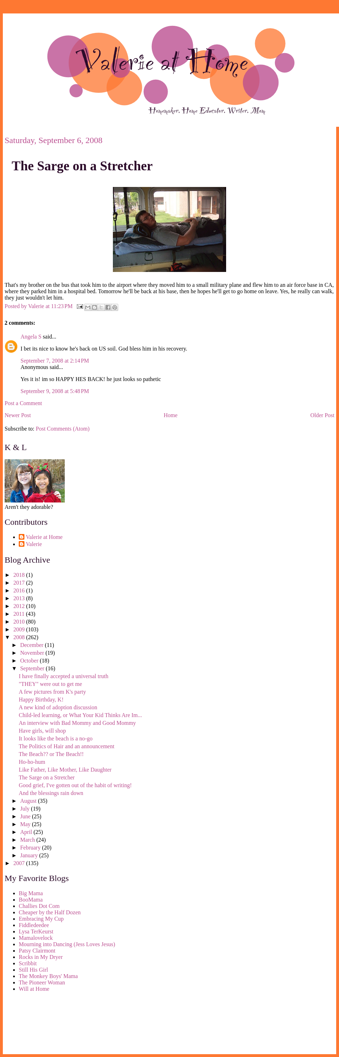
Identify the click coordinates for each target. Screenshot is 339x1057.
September (33, 668)
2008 (19, 637)
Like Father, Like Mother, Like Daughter (65, 770)
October (30, 661)
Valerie (34, 544)
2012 (19, 606)
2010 (19, 622)
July (25, 809)
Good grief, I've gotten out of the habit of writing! (75, 785)
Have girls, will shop (42, 731)
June (26, 816)
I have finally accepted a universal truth (63, 676)
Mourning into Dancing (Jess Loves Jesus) (67, 944)
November (33, 653)
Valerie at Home (44, 537)
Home (171, 415)
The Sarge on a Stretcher (82, 166)
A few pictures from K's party (52, 692)
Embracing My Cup (41, 919)
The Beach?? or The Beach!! (51, 754)
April (27, 832)
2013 (19, 598)
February (31, 848)
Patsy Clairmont (37, 951)
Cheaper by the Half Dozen (50, 912)
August (29, 801)
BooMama (31, 900)
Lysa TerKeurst (36, 931)
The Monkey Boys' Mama (48, 976)
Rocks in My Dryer (41, 957)
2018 (19, 575)
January (29, 855)
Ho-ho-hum (32, 762)
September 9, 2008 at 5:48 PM (55, 391)
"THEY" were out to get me (50, 684)
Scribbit (28, 963)
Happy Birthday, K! (41, 700)
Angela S (31, 337)
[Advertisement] (36, 1024)
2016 (19, 590)
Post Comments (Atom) (63, 429)
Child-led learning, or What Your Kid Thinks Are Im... (80, 715)
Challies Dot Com (39, 906)
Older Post (322, 415)
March (28, 840)
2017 (19, 583)
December (32, 645)
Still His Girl (33, 970)
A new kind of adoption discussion (58, 707)
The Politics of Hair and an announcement (66, 746)
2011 (19, 614)
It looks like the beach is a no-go (55, 738)
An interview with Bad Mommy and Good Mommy (77, 723)
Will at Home (34, 989)
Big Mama (31, 893)
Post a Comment (23, 403)
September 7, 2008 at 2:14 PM (55, 361)
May (26, 824)
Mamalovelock (36, 938)
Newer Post (18, 415)
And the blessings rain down (51, 793)
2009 (19, 629)
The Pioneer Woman (42, 982)
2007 (19, 863)
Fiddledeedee (34, 925)
